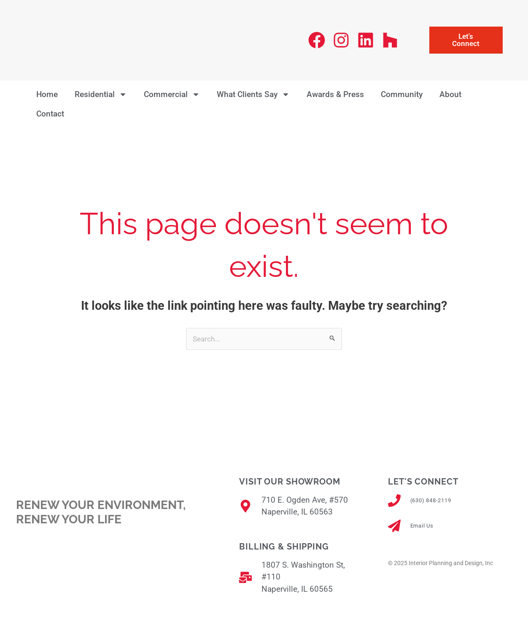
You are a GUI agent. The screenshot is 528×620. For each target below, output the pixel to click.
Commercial (172, 94)
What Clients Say (253, 94)
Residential (101, 94)
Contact (50, 114)
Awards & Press (335, 94)
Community (402, 94)
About (450, 94)
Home (47, 94)
